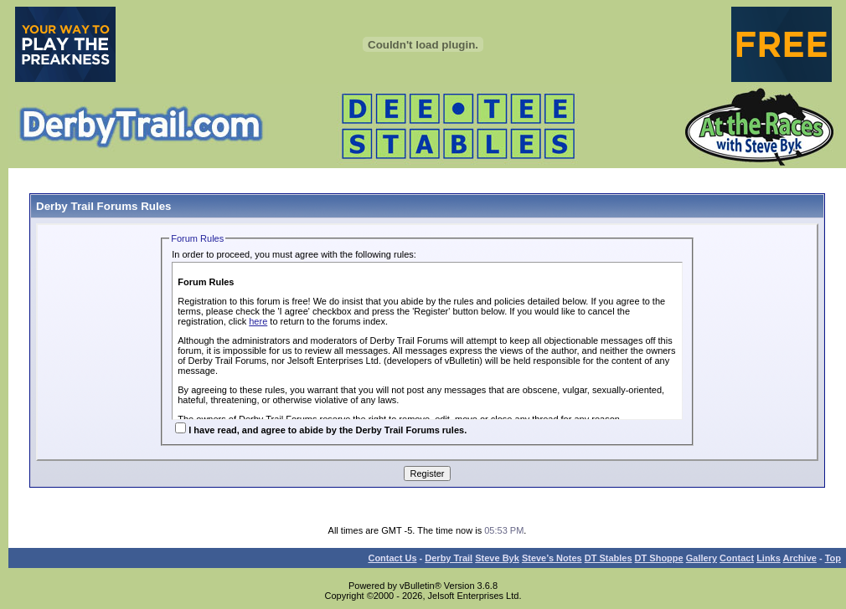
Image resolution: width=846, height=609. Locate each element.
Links (768, 558)
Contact (737, 558)
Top (833, 558)
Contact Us (392, 558)
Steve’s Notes (552, 558)
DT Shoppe (659, 558)
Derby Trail (448, 558)
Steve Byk (497, 558)
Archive (800, 558)
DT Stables (608, 558)
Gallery (701, 558)
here (258, 321)
